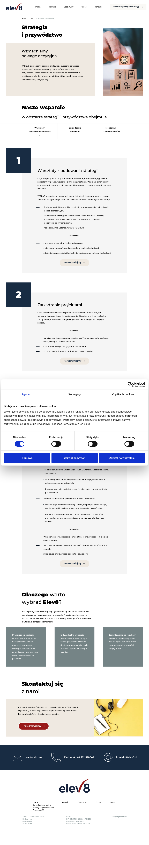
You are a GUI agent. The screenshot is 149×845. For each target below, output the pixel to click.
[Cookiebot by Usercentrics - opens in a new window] (130, 384)
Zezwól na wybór (74, 457)
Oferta (32, 18)
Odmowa (27, 457)
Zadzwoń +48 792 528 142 (79, 757)
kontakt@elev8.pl (126, 757)
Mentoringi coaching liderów (111, 129)
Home (24, 18)
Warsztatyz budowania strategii (39, 129)
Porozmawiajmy (73, 262)
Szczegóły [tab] (74, 394)
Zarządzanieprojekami (75, 129)
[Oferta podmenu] (39, 802)
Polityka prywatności (119, 817)
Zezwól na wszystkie (122, 457)
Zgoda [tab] (26, 394)
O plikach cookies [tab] (123, 394)
